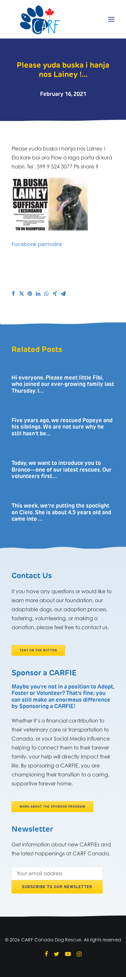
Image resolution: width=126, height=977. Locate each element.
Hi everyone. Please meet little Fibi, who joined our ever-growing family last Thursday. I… (63, 384)
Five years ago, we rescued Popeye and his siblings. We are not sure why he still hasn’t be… (62, 427)
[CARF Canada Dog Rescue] (40, 19)
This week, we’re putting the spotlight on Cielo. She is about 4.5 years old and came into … (61, 512)
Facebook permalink (37, 244)
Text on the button (38, 650)
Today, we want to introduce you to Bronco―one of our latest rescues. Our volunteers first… (62, 470)
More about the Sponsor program (52, 806)
